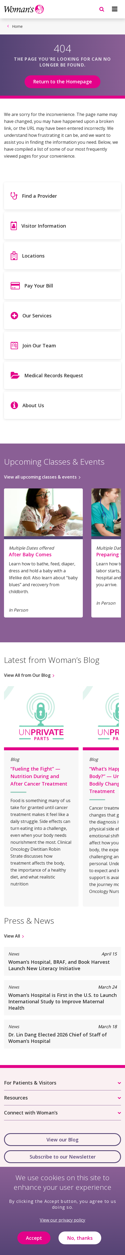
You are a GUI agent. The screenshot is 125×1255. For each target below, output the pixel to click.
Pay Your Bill (38, 285)
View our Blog (62, 1139)
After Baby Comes (30, 554)
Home (17, 26)
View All (12, 936)
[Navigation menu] (114, 9)
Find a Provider (39, 196)
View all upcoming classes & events (40, 477)
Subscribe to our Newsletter (63, 1156)
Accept (34, 1242)
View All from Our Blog (27, 675)
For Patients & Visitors (30, 1082)
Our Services (37, 315)
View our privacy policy (62, 1224)
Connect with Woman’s (31, 1112)
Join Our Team (39, 345)
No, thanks (80, 1242)
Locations (33, 255)
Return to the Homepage (62, 81)
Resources (16, 1097)
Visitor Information (43, 226)
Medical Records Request (53, 375)
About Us (33, 405)
